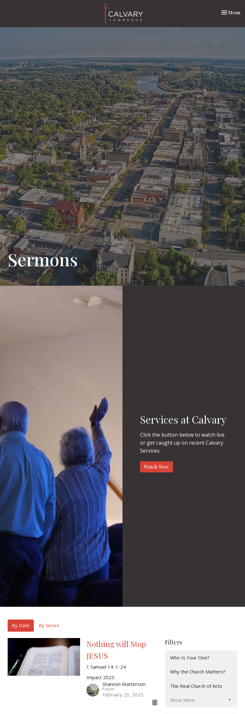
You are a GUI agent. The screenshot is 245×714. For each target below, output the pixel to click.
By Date (21, 625)
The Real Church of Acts (196, 686)
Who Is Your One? (190, 657)
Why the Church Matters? (198, 671)
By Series (49, 625)
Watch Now (156, 466)
